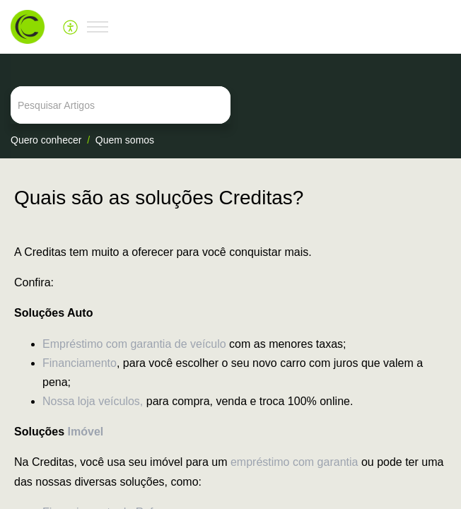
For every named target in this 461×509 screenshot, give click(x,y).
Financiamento (79, 363)
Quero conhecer (46, 140)
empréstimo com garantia (294, 462)
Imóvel (86, 432)
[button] (71, 27)
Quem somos (124, 140)
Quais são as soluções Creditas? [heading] (158, 198)
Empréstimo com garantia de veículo (134, 344)
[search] (230, 105)
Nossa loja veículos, (92, 401)
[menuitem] (71, 27)
